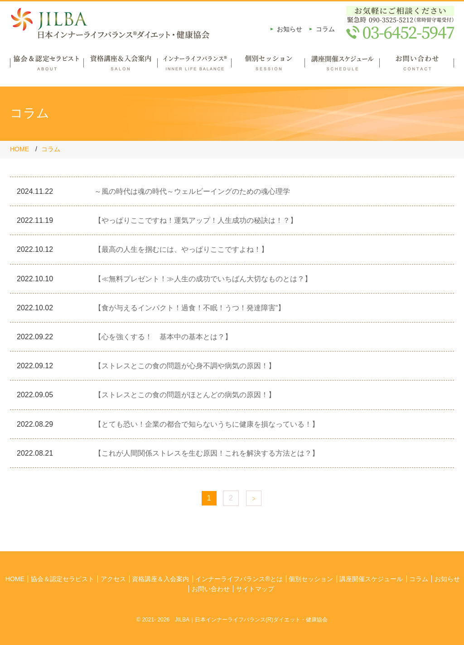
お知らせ (289, 29)
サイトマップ (255, 588)
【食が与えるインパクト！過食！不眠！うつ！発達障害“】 (189, 308)
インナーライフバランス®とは (238, 578)
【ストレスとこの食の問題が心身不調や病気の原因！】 (185, 366)
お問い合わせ (416, 66)
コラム (325, 29)
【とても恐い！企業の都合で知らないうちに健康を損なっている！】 (206, 424)
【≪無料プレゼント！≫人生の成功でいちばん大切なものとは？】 (203, 279)
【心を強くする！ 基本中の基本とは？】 (163, 337)
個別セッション (267, 66)
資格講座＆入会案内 (120, 66)
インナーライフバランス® (194, 66)
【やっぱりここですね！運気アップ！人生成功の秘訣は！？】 (195, 220)
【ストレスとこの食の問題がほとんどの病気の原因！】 (185, 395)
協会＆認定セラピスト (46, 66)
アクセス (113, 578)
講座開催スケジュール (341, 66)
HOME (19, 149)
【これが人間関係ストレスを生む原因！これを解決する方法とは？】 (206, 453)
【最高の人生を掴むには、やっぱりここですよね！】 (181, 249)
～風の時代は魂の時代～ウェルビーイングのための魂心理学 (192, 191)
